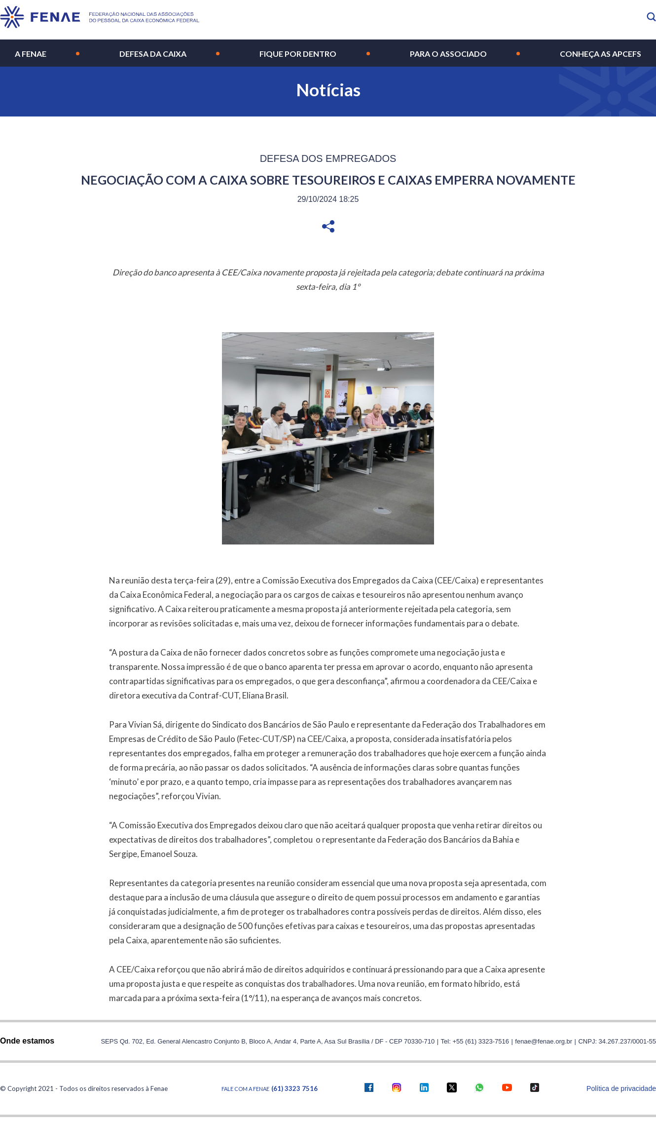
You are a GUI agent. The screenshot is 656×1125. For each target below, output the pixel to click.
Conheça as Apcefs (600, 53)
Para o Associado (448, 53)
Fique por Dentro (297, 53)
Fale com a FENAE (269, 1089)
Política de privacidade (621, 1088)
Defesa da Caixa (152, 53)
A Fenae (30, 53)
